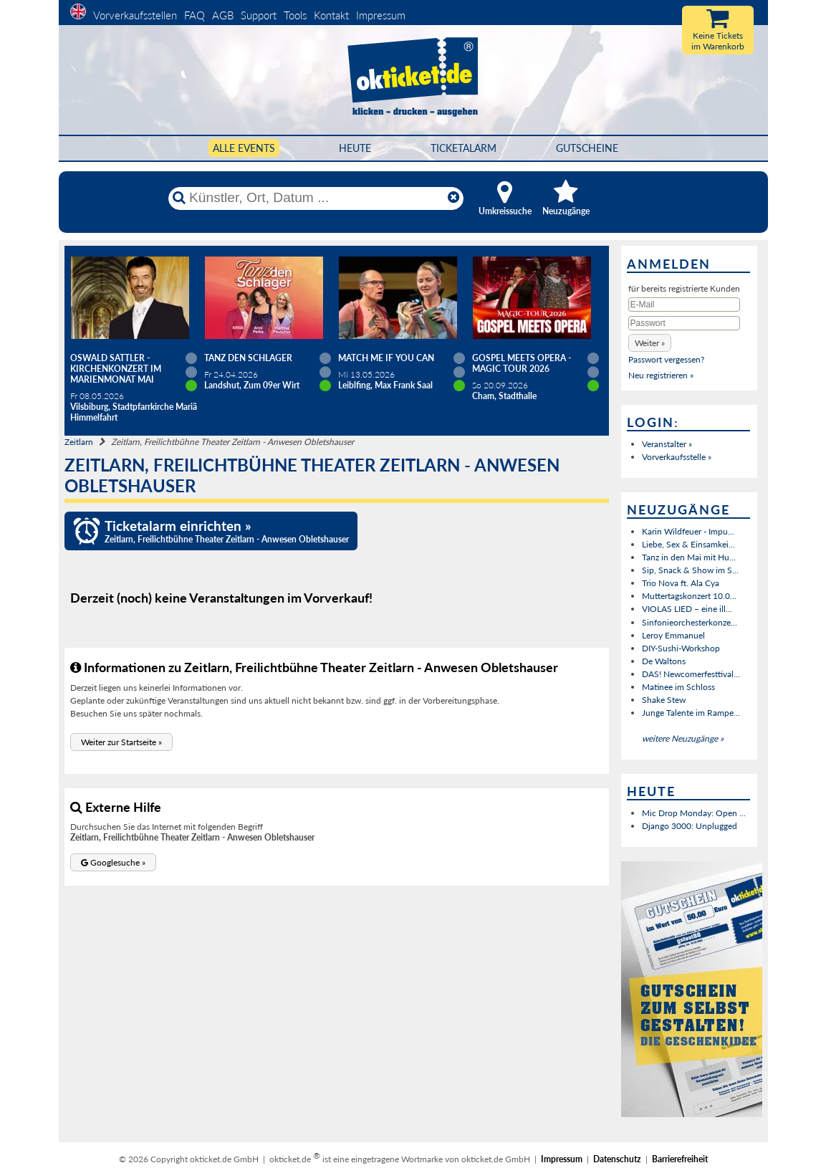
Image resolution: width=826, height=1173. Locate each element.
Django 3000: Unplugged (689, 825)
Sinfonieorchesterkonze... (689, 622)
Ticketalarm (463, 148)
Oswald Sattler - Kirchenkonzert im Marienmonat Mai (115, 369)
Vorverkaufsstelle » (676, 456)
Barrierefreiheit (680, 1159)
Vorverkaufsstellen (135, 15)
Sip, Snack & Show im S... (690, 570)
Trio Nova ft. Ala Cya (680, 583)
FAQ (194, 15)
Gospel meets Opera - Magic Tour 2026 (521, 363)
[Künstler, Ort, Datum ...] (315, 198)
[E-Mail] (684, 304)
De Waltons (664, 661)
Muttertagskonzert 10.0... (689, 595)
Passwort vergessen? (666, 359)
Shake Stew (664, 699)
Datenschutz (617, 1159)
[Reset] (453, 198)
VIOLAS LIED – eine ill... (687, 608)
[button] (121, 742)
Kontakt (331, 15)
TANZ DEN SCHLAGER (248, 358)
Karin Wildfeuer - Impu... (688, 531)
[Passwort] (684, 323)
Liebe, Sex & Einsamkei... (688, 544)
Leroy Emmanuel (673, 635)
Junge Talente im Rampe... (691, 712)
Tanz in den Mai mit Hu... (689, 557)
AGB (223, 15)
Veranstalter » (667, 444)
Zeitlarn (78, 441)
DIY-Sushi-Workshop (681, 648)
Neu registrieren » (660, 375)
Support (259, 15)
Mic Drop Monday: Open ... (694, 813)
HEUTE (355, 148)
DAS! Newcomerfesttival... (691, 674)
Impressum (380, 15)
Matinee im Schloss (678, 686)
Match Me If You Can (386, 358)
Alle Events (244, 148)
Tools (295, 15)
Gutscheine (587, 148)
